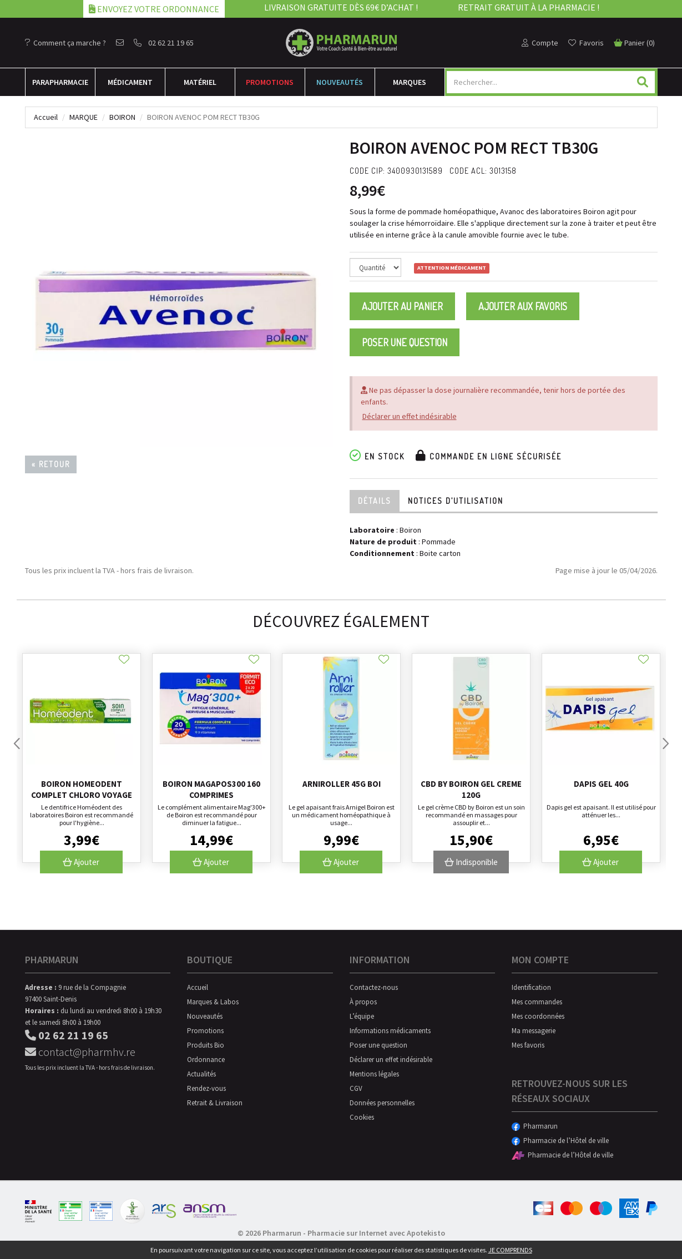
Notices (455, 500)
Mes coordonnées (538, 1016)
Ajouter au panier (402, 306)
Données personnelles (382, 1103)
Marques (409, 82)
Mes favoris (528, 1045)
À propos (363, 1002)
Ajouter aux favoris (522, 306)
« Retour (51, 464)
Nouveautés (339, 82)
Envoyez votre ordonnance (154, 8)
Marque (83, 117)
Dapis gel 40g (601, 783)
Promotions (270, 82)
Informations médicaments (390, 1030)
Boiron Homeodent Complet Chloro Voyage (81, 789)
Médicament (130, 82)
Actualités (201, 1074)
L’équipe (362, 1016)
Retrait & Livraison (215, 1103)
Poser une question (404, 342)
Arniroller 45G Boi (341, 783)
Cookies (362, 1117)
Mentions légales (374, 1074)
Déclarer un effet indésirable (409, 416)
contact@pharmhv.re (80, 1052)
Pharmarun (535, 1126)
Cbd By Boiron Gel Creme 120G (471, 789)
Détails (374, 500)
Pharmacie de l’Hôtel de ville (560, 1140)
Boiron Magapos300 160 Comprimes (211, 789)
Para (60, 82)
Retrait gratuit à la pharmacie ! (528, 7)
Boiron (122, 117)
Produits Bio (205, 1045)
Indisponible (471, 862)
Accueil (46, 117)
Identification (531, 987)
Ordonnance (206, 1059)
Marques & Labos (213, 1002)
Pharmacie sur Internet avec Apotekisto (376, 1233)
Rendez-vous (206, 1088)
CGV (356, 1088)
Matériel (200, 82)
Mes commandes (537, 1002)
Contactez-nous (374, 987)
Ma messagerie (533, 1030)
